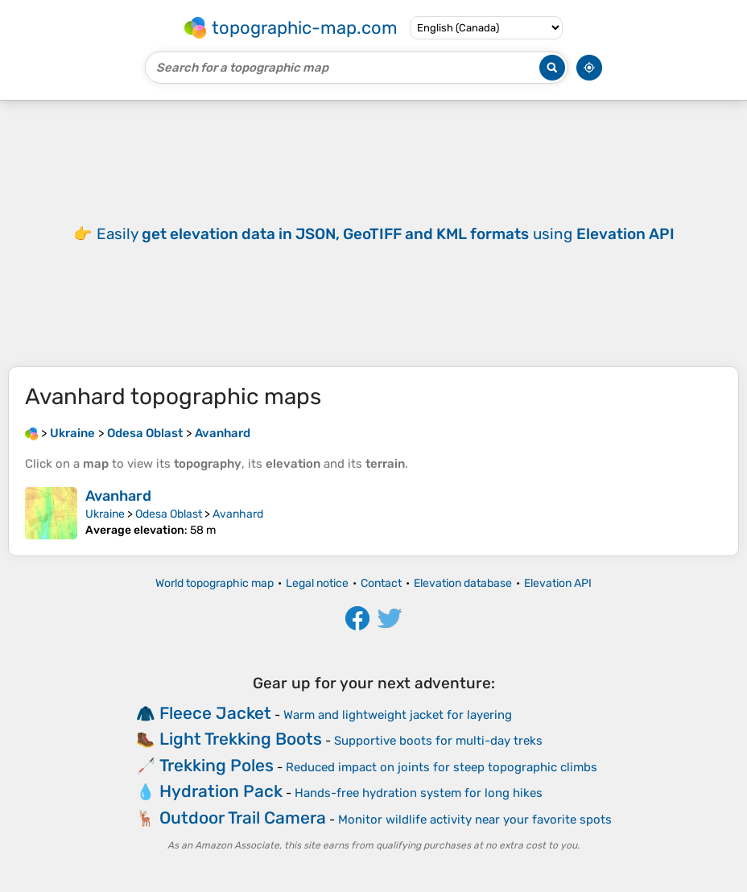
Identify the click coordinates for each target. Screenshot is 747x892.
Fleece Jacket (215, 713)
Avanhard (118, 496)
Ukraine (105, 514)
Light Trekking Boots (240, 739)
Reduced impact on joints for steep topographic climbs (441, 767)
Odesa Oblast (168, 514)
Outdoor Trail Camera (242, 817)
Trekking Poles (216, 765)
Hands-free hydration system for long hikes (419, 793)
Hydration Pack (221, 791)
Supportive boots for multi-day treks (438, 740)
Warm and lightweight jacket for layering (397, 715)
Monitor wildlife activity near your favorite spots (475, 819)
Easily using (386, 234)
